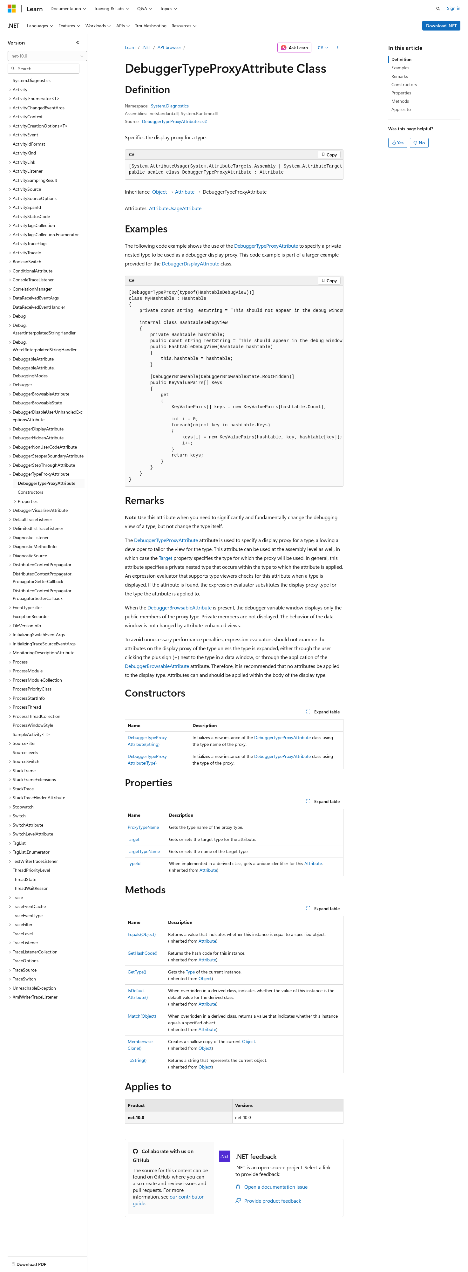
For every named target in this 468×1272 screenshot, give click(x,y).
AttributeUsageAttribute (175, 208)
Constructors (404, 84)
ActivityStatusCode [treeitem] (31, 216)
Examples (400, 68)
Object (159, 191)
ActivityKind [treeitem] (24, 153)
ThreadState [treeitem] (24, 879)
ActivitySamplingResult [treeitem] (35, 180)
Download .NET (441, 26)
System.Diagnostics (170, 106)
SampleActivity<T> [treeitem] (31, 734)
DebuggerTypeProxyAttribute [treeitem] (46, 483)
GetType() (137, 972)
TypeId (134, 863)
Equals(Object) (142, 934)
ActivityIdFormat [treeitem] (29, 144)
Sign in (453, 8)
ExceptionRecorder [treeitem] (31, 616)
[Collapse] (78, 42)
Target (165, 557)
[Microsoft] (12, 8)
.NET (146, 47)
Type (190, 972)
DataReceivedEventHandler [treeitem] (39, 307)
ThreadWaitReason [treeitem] (31, 888)
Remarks (399, 76)
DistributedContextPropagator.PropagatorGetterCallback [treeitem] (42, 578)
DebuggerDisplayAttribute (190, 263)
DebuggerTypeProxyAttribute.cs (173, 121)
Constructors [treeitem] (30, 492)
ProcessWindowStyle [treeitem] (33, 725)
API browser (169, 47)
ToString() (137, 1060)
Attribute (184, 191)
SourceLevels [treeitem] (25, 752)
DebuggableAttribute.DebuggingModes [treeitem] (34, 372)
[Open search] (438, 8)
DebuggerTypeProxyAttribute (266, 245)
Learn (130, 47)
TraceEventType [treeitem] (28, 915)
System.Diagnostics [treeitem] (32, 80)
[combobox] (47, 56)
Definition (401, 59)
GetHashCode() (142, 953)
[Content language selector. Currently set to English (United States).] (37, 1263)
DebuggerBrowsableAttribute (179, 607)
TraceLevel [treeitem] (23, 934)
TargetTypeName (144, 851)
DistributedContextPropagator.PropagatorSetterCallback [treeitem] (42, 595)
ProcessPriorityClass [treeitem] (32, 689)
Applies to (401, 109)
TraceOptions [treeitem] (25, 961)
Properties (401, 93)
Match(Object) (142, 1016)
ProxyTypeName (143, 827)
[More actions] (337, 48)
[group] (234, 170)
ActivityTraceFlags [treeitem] (30, 243)
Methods (400, 101)
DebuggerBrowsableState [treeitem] (37, 403)
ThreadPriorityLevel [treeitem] (31, 870)
